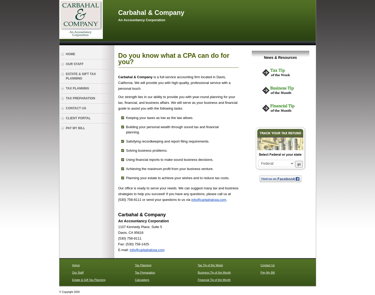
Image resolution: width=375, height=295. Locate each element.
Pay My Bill (75, 128)
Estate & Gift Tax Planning (81, 76)
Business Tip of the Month (214, 272)
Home (70, 54)
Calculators (142, 279)
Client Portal (78, 118)
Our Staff (75, 64)
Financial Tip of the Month (214, 279)
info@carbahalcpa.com (208, 200)
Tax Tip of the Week (210, 265)
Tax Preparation (80, 98)
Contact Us (76, 108)
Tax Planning (77, 88)
